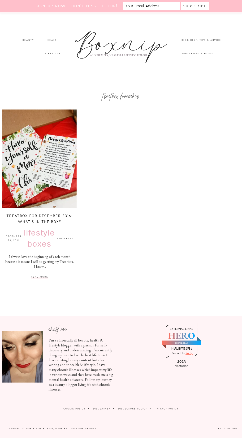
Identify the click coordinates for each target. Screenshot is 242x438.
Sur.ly (189, 353)
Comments (65, 238)
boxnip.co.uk (181, 342)
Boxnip (48, 428)
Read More (39, 277)
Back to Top (227, 428)
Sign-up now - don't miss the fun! (76, 6)
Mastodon (181, 366)
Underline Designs (83, 428)
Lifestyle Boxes (39, 238)
